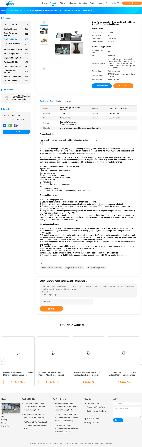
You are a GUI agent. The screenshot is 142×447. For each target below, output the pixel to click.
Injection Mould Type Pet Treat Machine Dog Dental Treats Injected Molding (21, 98)
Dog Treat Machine (16, 39)
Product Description (63, 101)
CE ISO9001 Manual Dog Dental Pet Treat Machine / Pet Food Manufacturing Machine (35, 406)
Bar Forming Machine (16, 54)
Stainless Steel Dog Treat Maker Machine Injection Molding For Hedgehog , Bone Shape (87, 375)
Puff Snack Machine (16, 62)
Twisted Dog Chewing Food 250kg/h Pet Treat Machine (34, 416)
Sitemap (4, 420)
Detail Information (46, 101)
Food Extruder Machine (16, 66)
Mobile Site (5, 423)
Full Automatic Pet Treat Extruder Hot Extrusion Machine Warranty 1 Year (36, 425)
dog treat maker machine (74, 268)
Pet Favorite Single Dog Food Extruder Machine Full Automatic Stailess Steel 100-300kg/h (66, 417)
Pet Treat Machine (16, 81)
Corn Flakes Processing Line (16, 44)
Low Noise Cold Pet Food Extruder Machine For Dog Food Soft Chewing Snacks (66, 428)
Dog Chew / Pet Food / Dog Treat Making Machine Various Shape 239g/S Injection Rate (122, 375)
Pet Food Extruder (16, 25)
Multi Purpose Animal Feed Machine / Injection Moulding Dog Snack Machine (52, 375)
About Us (4, 413)
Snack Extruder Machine (16, 76)
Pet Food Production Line (16, 49)
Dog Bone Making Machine (16, 58)
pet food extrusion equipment (51, 268)
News (3, 416)
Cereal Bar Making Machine (16, 34)
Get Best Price (102, 86)
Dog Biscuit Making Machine (16, 71)
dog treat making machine (96, 268)
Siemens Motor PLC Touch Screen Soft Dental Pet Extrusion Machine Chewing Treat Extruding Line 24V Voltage (66, 407)
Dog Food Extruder (16, 29)
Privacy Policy (6, 426)
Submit (51, 308)
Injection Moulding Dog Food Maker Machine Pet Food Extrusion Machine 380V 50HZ (18, 375)
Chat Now (132, 3)
